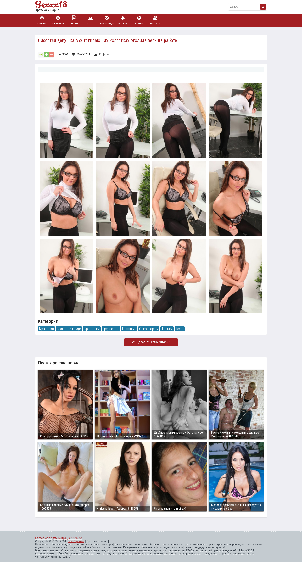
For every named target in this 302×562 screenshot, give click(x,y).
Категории (58, 20)
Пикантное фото (54, 7)
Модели (123, 20)
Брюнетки (92, 328)
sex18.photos (76, 541)
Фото (90, 20)
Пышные (129, 328)
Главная (42, 20)
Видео (74, 20)
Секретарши (149, 328)
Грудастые (111, 328)
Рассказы (155, 20)
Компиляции (107, 20)
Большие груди (69, 328)
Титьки (167, 328)
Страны (139, 20)
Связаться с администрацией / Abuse (58, 538)
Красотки (46, 328)
